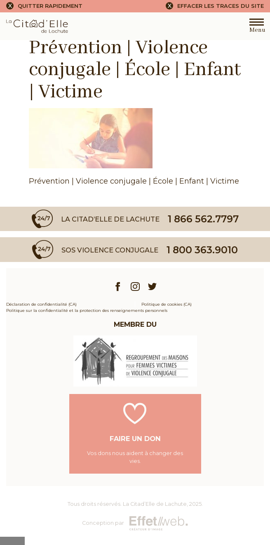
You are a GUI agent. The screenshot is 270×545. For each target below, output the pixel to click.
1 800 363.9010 (202, 250)
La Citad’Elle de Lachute (155, 504)
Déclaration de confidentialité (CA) (41, 304)
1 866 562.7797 (203, 219)
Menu (256, 27)
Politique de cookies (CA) (166, 304)
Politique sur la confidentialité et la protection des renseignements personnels (86, 310)
